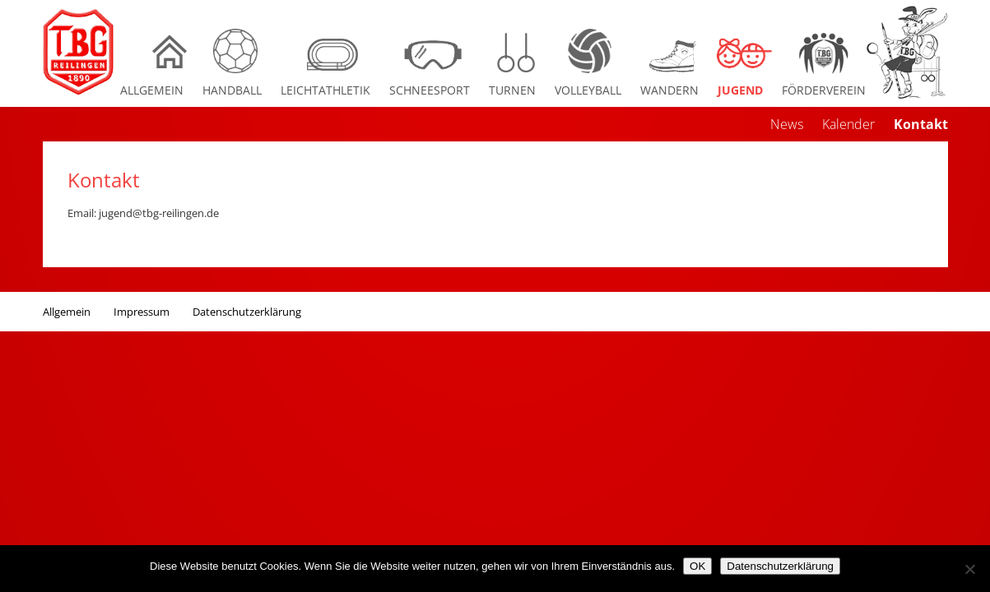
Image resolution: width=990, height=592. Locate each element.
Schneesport (429, 90)
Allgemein (152, 90)
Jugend (740, 90)
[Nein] (969, 569)
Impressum (142, 311)
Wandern (669, 90)
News (786, 124)
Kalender (848, 124)
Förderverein (824, 90)
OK (697, 566)
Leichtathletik (325, 90)
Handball (232, 90)
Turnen (512, 90)
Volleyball (588, 90)
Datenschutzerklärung (247, 311)
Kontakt (921, 124)
